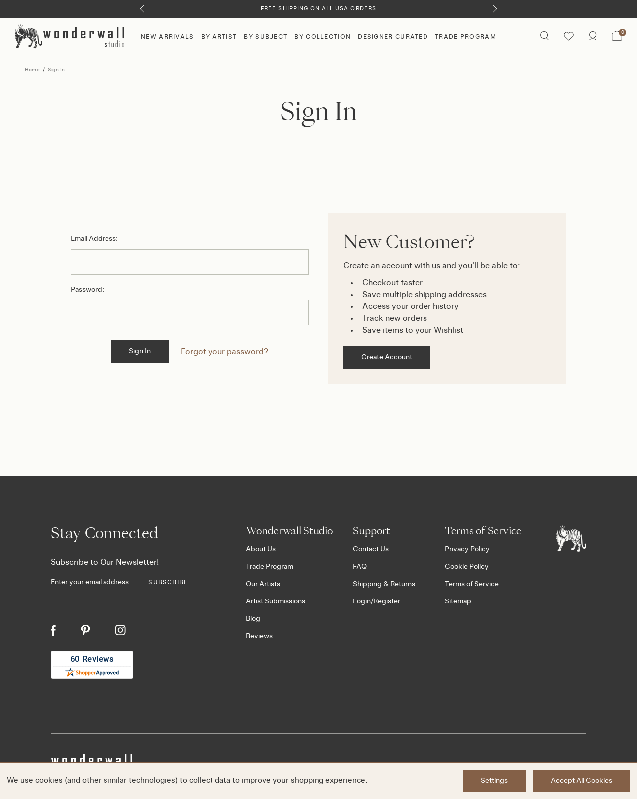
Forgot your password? (224, 352)
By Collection (322, 37)
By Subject (265, 37)
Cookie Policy (467, 566)
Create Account (386, 357)
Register (386, 601)
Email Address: (94, 238)
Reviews (259, 636)
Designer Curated (393, 37)
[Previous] (142, 9)
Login (362, 601)
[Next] (495, 9)
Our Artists (263, 584)
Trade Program (465, 37)
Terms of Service (472, 584)
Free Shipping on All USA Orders (318, 8)
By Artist (219, 37)
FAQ (360, 566)
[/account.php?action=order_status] (593, 37)
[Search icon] (544, 37)
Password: (87, 289)
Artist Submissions (275, 601)
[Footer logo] (571, 538)
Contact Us (371, 549)
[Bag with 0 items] (617, 36)
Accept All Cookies (581, 780)
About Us (261, 549)
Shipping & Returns (384, 584)
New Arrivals (167, 37)
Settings (494, 780)
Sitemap (458, 601)
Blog (253, 618)
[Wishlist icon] (569, 37)
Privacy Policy (467, 549)
